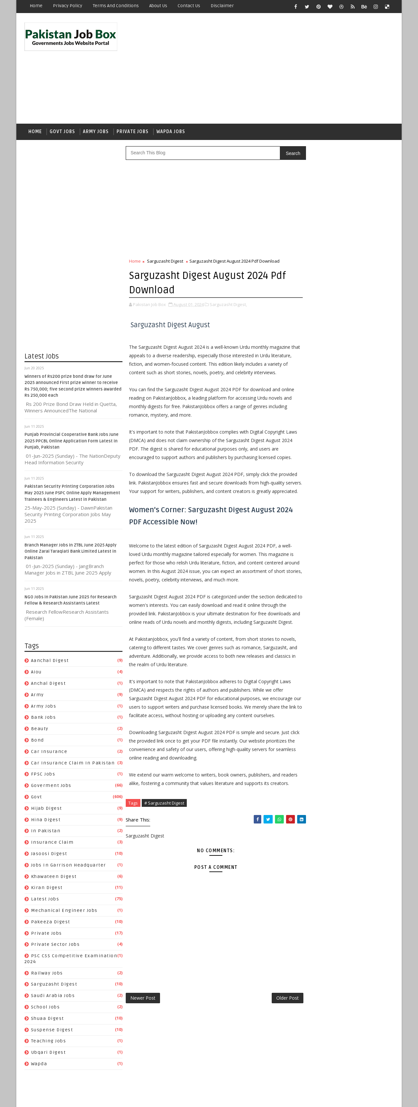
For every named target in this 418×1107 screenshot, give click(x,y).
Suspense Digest (52, 1031)
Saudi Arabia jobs (53, 997)
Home (36, 5)
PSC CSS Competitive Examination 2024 (342, 844)
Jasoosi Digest (49, 855)
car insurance (49, 753)
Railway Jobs (47, 974)
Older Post (274, 1059)
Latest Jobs (45, 900)
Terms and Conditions (116, 5)
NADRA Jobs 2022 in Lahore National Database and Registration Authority (358, 413)
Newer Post (142, 1059)
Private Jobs (133, 132)
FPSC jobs (43, 775)
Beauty (40, 730)
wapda (39, 1065)
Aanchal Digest (50, 662)
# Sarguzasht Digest (164, 864)
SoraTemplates (65, 1097)
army (37, 696)
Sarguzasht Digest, (228, 306)
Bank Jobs (43, 719)
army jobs (43, 707)
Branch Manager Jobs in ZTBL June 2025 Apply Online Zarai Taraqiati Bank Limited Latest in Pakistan (70, 553)
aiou (36, 673)
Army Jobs (96, 132)
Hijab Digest (46, 809)
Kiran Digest (47, 889)
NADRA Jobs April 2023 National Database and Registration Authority (354, 439)
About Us (158, 5)
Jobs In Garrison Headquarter (68, 866)
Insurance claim (52, 843)
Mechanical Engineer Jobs (64, 912)
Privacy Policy (67, 5)
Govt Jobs (62, 132)
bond (37, 741)
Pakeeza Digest (50, 923)
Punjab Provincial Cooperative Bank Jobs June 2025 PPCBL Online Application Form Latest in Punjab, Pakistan (71, 443)
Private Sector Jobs (55, 946)
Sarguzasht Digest (54, 986)
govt (36, 798)
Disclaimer (222, 5)
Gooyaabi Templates (140, 1097)
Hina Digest (46, 821)
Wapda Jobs (170, 132)
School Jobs (45, 1008)
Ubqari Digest (48, 1054)
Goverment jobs (51, 787)
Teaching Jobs (48, 1042)
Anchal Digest (48, 684)
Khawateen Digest (54, 878)
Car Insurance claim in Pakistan (73, 764)
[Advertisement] (274, 69)
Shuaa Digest (47, 1019)
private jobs (46, 934)
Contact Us (189, 5)
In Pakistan (46, 832)
